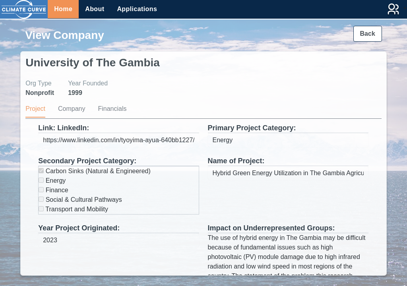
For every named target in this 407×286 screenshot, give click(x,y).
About (94, 9)
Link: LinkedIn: (63, 128)
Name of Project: (236, 161)
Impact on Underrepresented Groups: (271, 228)
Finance (53, 190)
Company (71, 108)
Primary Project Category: (252, 128)
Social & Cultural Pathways (80, 199)
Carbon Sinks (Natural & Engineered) (95, 171)
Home (63, 9)
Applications (137, 9)
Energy (52, 180)
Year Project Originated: (79, 228)
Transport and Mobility (73, 209)
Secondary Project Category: (87, 161)
